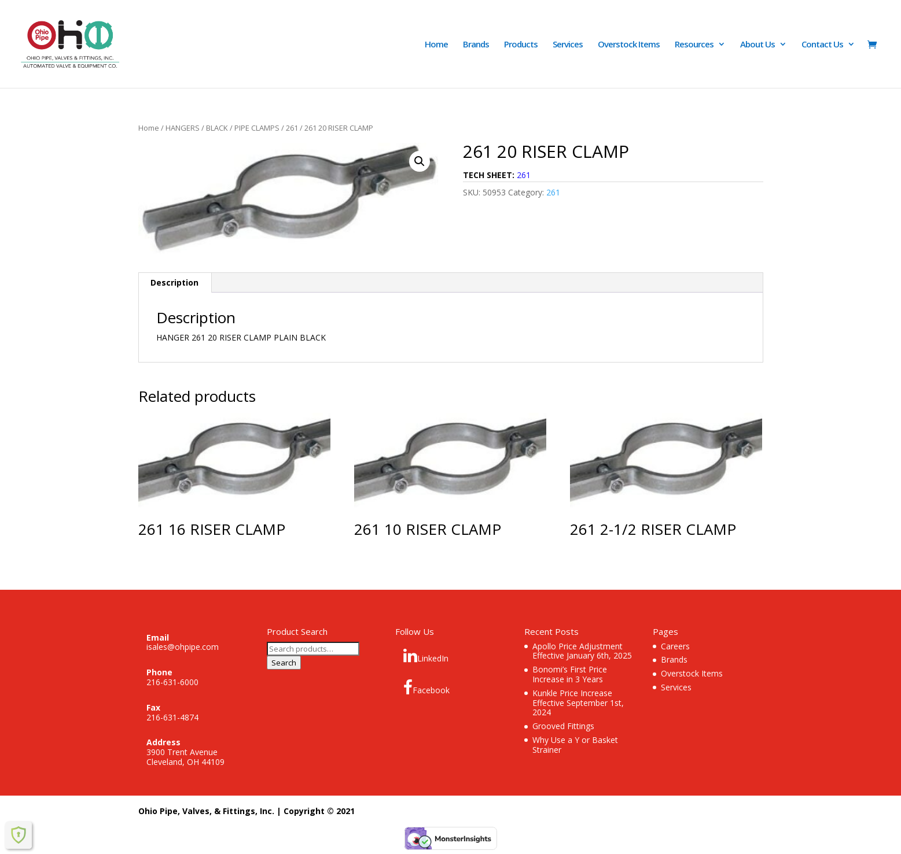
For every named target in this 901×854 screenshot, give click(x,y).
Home (436, 45)
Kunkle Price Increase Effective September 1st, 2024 (578, 702)
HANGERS (183, 128)
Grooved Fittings (563, 725)
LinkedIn (425, 656)
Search (283, 662)
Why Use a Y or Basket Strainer (575, 744)
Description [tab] (174, 282)
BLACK (217, 128)
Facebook (426, 687)
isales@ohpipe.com (182, 646)
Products (521, 45)
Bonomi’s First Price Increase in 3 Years (569, 674)
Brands (476, 45)
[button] (419, 161)
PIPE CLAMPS (257, 128)
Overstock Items (629, 45)
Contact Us (822, 45)
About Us (757, 45)
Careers (675, 646)
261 (292, 128)
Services (568, 45)
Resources (694, 45)
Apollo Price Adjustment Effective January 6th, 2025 (582, 651)
